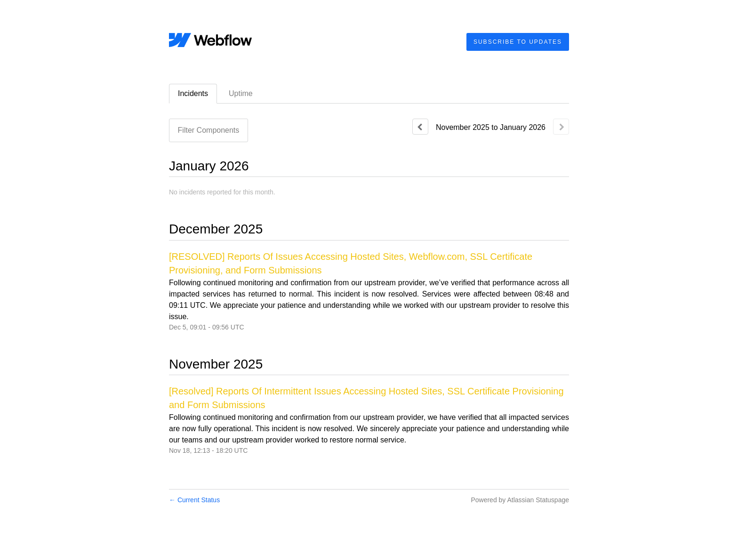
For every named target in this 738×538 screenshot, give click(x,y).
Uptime (241, 93)
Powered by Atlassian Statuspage (520, 500)
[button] (517, 42)
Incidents (193, 93)
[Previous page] (420, 127)
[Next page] (561, 127)
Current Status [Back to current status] (194, 500)
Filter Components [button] (209, 130)
